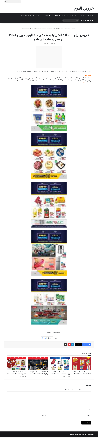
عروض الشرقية (56, 15)
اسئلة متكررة (72, 434)
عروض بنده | (81, 434)
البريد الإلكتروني (88, 415)
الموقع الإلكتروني (43, 415)
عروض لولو (60, 28)
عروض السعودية (67, 28)
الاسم (90, 409)
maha (52, 43)
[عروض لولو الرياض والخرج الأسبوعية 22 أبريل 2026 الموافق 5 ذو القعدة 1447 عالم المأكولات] (16, 363)
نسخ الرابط (41, 332)
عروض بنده (90, 15)
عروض (86, 434)
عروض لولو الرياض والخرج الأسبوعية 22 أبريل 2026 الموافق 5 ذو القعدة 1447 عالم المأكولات (16, 373)
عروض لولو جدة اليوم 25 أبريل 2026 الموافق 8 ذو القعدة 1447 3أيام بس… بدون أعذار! (60, 373)
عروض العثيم (83, 15)
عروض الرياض (74, 15)
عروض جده (65, 15)
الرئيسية (74, 28)
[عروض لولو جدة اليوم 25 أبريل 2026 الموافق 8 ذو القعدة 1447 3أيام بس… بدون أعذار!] (60, 363)
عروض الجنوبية (37, 15)
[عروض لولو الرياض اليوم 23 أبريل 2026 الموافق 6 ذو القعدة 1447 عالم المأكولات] (38, 363)
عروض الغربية (47, 15)
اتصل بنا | (77, 434)
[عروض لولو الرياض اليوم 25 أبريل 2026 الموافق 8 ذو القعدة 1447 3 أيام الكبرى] (81, 363)
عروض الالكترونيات (26, 15)
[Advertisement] (49, 57)
